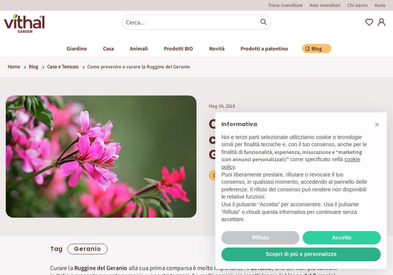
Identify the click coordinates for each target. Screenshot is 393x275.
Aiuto (380, 5)
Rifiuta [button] (260, 238)
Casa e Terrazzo (63, 66)
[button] (377, 124)
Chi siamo (357, 5)
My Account (381, 22)
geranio (87, 249)
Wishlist (369, 22)
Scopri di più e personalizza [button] (301, 254)
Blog (33, 66)
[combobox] (196, 22)
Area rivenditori (325, 5)
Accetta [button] (342, 238)
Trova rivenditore (285, 5)
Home (14, 66)
